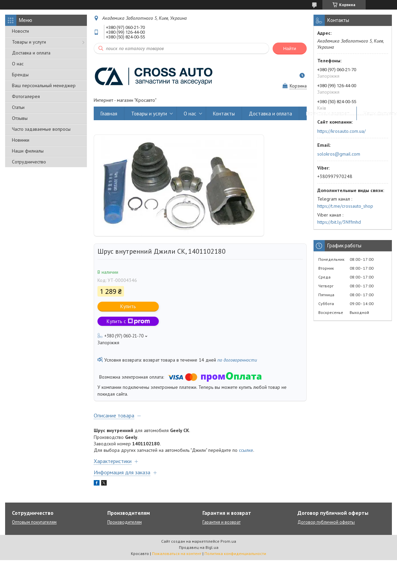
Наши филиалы (28, 151)
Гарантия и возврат (328, 113)
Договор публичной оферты (326, 522)
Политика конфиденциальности (235, 553)
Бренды (20, 75)
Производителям (124, 522)
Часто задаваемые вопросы (41, 129)
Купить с (128, 321)
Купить (128, 306)
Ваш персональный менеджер (44, 85)
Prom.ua (228, 541)
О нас (18, 64)
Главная (109, 113)
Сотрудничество (29, 162)
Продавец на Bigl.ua (198, 547)
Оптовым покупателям (34, 522)
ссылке (246, 450)
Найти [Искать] (289, 48)
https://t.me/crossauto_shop (345, 206)
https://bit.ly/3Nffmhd (339, 222)
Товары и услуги (29, 42)
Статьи (18, 107)
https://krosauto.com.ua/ (341, 131)
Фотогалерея (26, 96)
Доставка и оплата (31, 53)
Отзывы (20, 118)
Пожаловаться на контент (176, 553)
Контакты (224, 113)
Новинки (20, 140)
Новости (20, 31)
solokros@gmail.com (338, 154)
